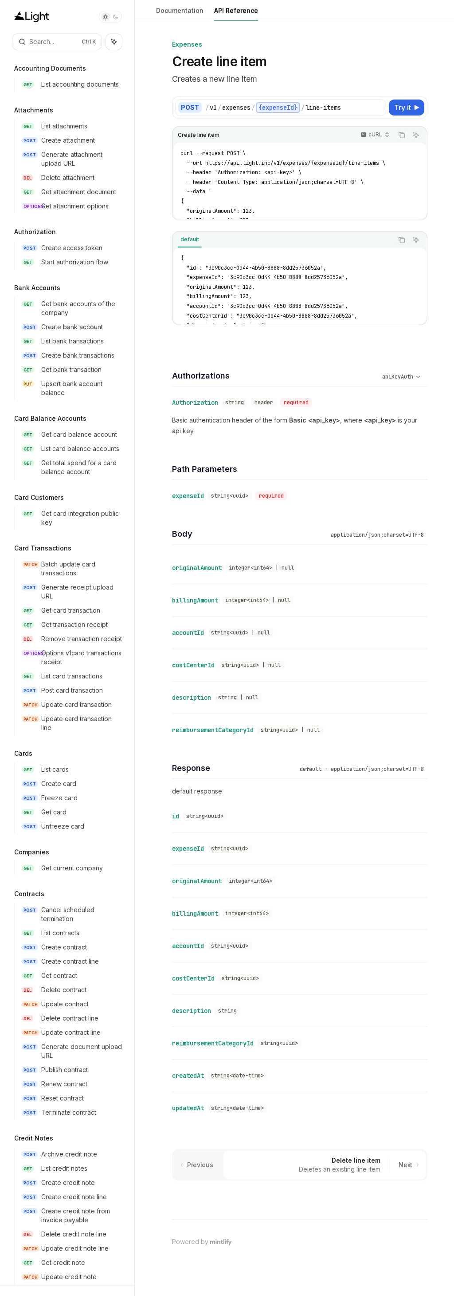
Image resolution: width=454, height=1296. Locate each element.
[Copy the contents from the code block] (401, 135)
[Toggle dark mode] (110, 17)
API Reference (236, 14)
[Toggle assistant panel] (114, 42)
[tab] (190, 239)
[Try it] (406, 108)
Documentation (180, 14)
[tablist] (282, 239)
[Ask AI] (416, 135)
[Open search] (57, 42)
